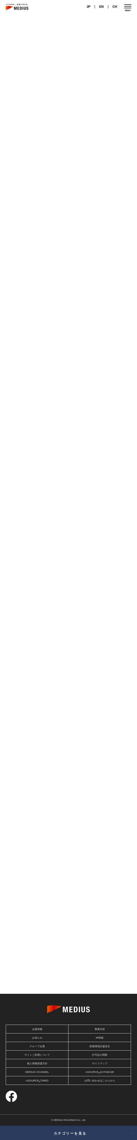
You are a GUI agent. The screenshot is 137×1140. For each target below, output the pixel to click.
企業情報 (37, 1029)
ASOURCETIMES (37, 1081)
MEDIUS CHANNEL (37, 1072)
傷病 (13, 233)
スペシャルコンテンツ (99, 983)
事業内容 (100, 1029)
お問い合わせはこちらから (99, 1080)
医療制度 (104, 173)
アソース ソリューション (37, 983)
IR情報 (99, 1037)
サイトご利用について (37, 1054)
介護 (13, 358)
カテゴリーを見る (70, 1133)
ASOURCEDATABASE (99, 1072)
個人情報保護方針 (37, 1063)
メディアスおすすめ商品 (38, 975)
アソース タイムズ (99, 975)
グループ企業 (37, 1046)
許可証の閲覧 (99, 1054)
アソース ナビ (38, 966)
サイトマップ (99, 1063)
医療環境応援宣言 (100, 1046)
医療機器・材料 (19, 178)
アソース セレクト (99, 966)
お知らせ (37, 1037)
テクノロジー (42, 178)
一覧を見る (118, 585)
